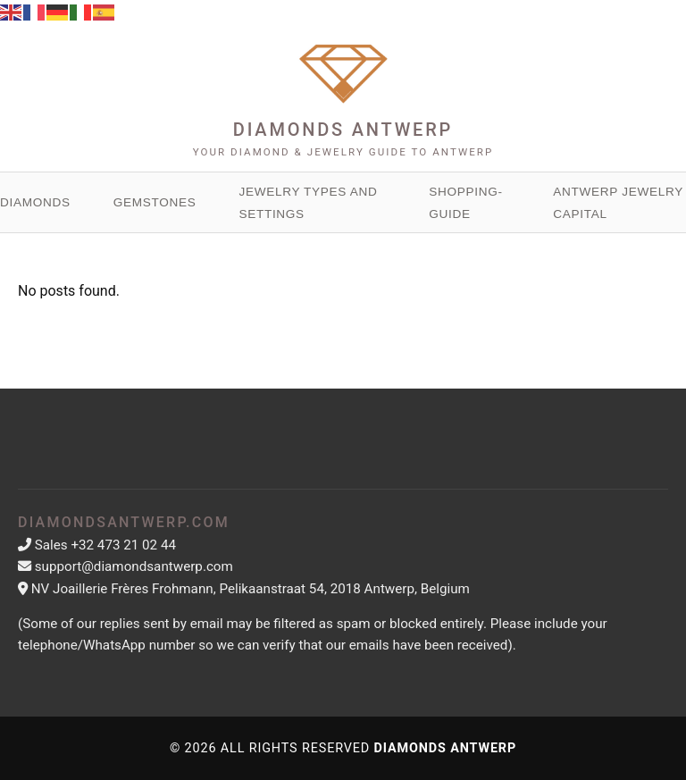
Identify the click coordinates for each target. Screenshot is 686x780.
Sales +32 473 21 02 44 (105, 545)
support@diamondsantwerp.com (134, 566)
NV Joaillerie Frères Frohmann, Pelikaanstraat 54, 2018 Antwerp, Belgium (250, 589)
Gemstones (155, 202)
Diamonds (35, 202)
